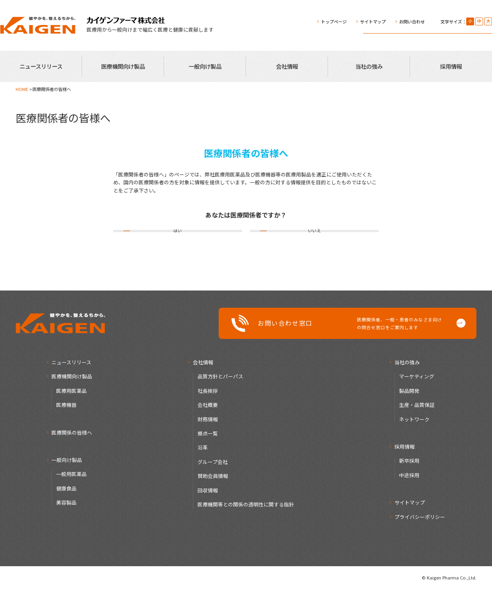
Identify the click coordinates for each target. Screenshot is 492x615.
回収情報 (208, 515)
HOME (22, 89)
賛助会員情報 (213, 501)
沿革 (203, 473)
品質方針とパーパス (220, 401)
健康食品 (66, 513)
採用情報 (451, 66)
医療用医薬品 (71, 416)
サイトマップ (373, 21)
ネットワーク (414, 444)
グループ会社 (213, 487)
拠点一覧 (208, 458)
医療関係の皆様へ (72, 458)
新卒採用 (409, 486)
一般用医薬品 (71, 499)
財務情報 (208, 444)
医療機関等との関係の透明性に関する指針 (246, 530)
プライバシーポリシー (419, 542)
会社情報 (287, 66)
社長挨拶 (208, 416)
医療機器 (66, 430)
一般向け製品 (205, 66)
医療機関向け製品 (123, 66)
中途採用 (409, 500)
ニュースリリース (41, 66)
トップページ (334, 21)
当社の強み (369, 66)
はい (177, 243)
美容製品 (66, 528)
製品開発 (409, 416)
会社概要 (208, 430)
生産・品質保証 (417, 430)
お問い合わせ (412, 21)
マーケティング (416, 401)
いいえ (314, 243)
